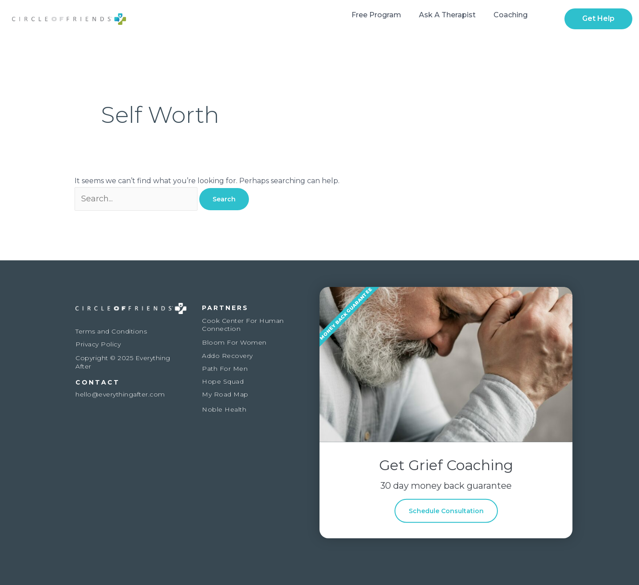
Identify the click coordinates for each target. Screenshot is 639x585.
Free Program (376, 15)
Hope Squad (223, 381)
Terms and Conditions (111, 331)
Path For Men (225, 369)
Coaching (510, 15)
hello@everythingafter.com (120, 394)
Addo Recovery (227, 356)
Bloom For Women (234, 342)
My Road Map (225, 394)
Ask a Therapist (447, 15)
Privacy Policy (98, 344)
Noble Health (224, 409)
